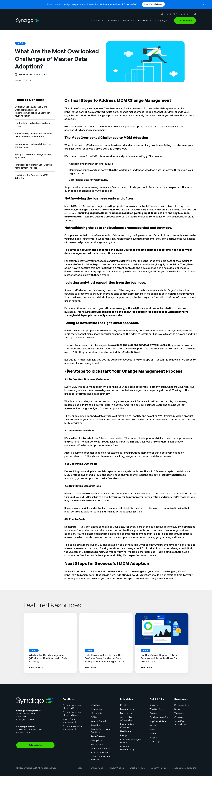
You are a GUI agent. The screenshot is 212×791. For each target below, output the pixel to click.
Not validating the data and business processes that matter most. (33, 135)
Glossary (178, 717)
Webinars (179, 713)
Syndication (97, 709)
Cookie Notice (137, 768)
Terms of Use (96, 768)
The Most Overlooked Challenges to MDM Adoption (33, 114)
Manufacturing (127, 709)
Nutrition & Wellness (100, 748)
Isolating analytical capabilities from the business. (33, 145)
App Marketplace (157, 721)
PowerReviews (98, 736)
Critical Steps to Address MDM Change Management (31, 108)
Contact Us (155, 733)
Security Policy (158, 768)
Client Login (155, 741)
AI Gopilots (96, 740)
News (152, 729)
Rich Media (96, 713)
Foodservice (126, 713)
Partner (153, 725)
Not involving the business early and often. (33, 125)
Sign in (185, 14)
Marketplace (97, 744)
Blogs (177, 709)
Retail (123, 705)
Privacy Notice (116, 768)
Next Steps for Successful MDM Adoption (31, 177)
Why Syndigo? (156, 709)
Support (172, 14)
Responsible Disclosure (184, 768)
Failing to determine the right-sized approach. (33, 156)
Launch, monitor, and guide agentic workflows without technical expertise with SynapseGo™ (92, 4)
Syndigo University (158, 717)
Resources (143, 20)
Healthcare (125, 731)
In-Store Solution (99, 752)
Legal (80, 768)
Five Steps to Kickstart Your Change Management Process (33, 166)
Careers (153, 713)
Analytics (95, 725)
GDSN (94, 717)
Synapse (95, 705)
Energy (123, 735)
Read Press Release (153, 4)
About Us (153, 705)
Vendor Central (98, 721)
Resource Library (182, 705)
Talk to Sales (185, 20)
